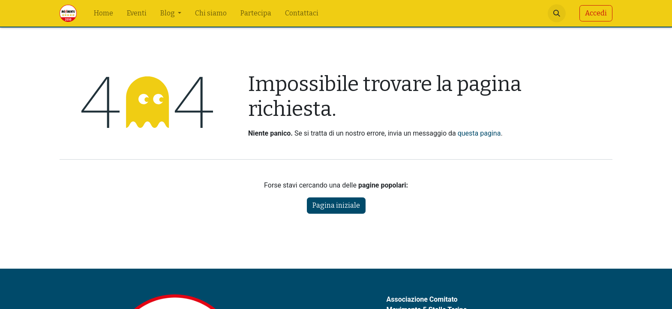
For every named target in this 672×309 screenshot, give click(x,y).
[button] (557, 13)
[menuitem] (103, 13)
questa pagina (479, 133)
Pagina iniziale (336, 205)
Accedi (596, 13)
